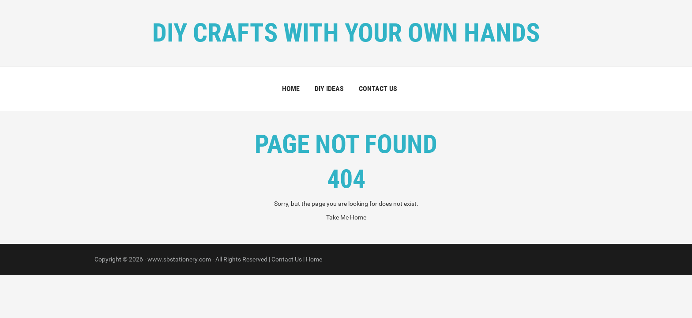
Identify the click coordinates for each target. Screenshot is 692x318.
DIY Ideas (329, 88)
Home (291, 88)
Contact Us (378, 88)
